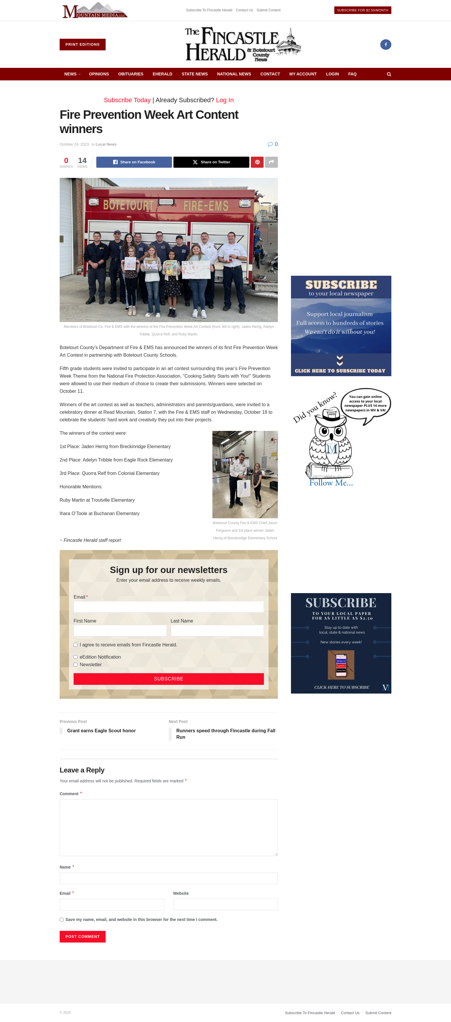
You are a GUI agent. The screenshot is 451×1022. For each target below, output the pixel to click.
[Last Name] (217, 630)
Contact (270, 74)
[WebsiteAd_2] (341, 643)
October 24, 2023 (74, 144)
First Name (85, 620)
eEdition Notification (100, 657)
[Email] (169, 607)
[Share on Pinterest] (257, 162)
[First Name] (120, 630)
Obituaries (130, 74)
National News (234, 74)
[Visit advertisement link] (96, 10)
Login (332, 74)
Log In (225, 100)
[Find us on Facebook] (385, 44)
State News (195, 74)
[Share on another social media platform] (271, 162)
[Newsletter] (75, 664)
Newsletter (91, 664)
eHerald (163, 74)
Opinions (99, 74)
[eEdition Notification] (75, 657)
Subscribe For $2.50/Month (362, 10)
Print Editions (82, 44)
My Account (303, 74)
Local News (106, 144)
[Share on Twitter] (211, 162)
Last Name (182, 620)
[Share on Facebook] (134, 162)
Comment (71, 794)
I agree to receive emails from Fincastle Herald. (128, 644)
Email (79, 597)
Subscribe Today (127, 100)
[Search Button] (389, 74)
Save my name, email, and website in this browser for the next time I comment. (141, 919)
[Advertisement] (341, 130)
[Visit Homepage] (243, 44)
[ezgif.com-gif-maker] (341, 325)
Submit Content (269, 10)
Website (181, 893)
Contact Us (244, 10)
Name (67, 867)
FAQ (352, 74)
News (70, 74)
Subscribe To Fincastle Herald (209, 10)
